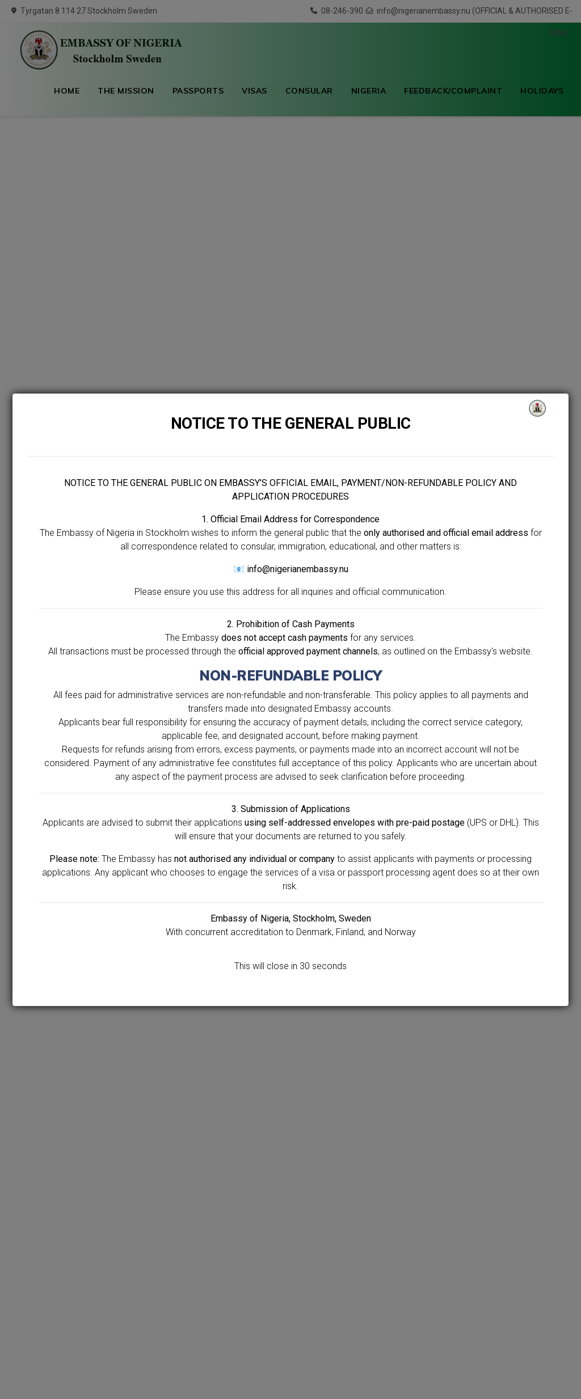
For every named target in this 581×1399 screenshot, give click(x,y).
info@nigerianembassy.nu (297, 569)
